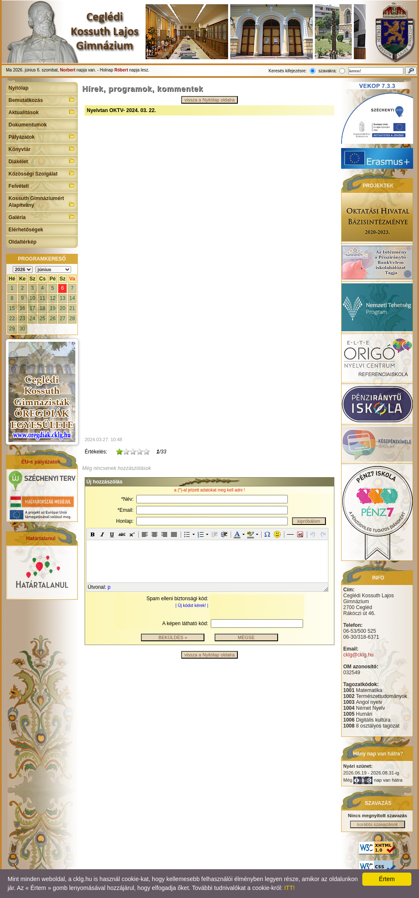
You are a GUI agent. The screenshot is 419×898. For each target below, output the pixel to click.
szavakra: (327, 71)
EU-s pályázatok (40, 462)
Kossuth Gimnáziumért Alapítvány (41, 201)
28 (72, 318)
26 (52, 318)
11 (42, 298)
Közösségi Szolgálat (41, 173)
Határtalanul (40, 538)
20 (62, 308)
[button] (92, 534)
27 (62, 318)
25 (42, 318)
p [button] (109, 587)
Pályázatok (41, 136)
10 (32, 298)
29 (12, 329)
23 (22, 318)
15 (12, 308)
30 (22, 329)
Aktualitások (41, 111)
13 (62, 298)
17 (32, 308)
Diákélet (41, 161)
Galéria (41, 216)
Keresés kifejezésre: (288, 71)
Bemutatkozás (41, 99)
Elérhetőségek (25, 230)
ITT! (289, 887)
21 (72, 308)
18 (42, 308)
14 (72, 298)
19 (52, 308)
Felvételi (41, 185)
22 (12, 318)
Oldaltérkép (22, 242)
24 (32, 318)
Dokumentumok (27, 125)
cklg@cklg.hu (358, 655)
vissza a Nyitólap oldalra (210, 99)
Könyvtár (41, 148)
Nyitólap (18, 88)
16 (22, 308)
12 (52, 298)
